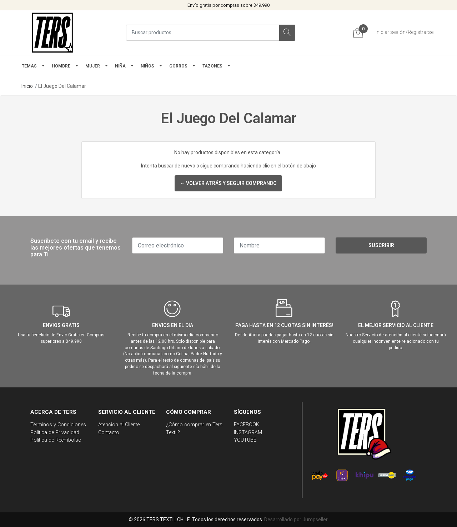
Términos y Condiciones (58, 425)
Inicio (27, 86)
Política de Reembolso (55, 440)
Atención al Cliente (119, 425)
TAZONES (212, 66)
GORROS (178, 66)
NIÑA (120, 66)
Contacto (108, 433)
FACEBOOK (246, 425)
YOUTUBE (245, 440)
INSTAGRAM (248, 433)
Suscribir (381, 245)
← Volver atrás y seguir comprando (228, 183)
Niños (147, 66)
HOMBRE (61, 66)
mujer (92, 66)
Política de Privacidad (54, 433)
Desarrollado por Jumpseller (295, 519)
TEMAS (29, 66)
